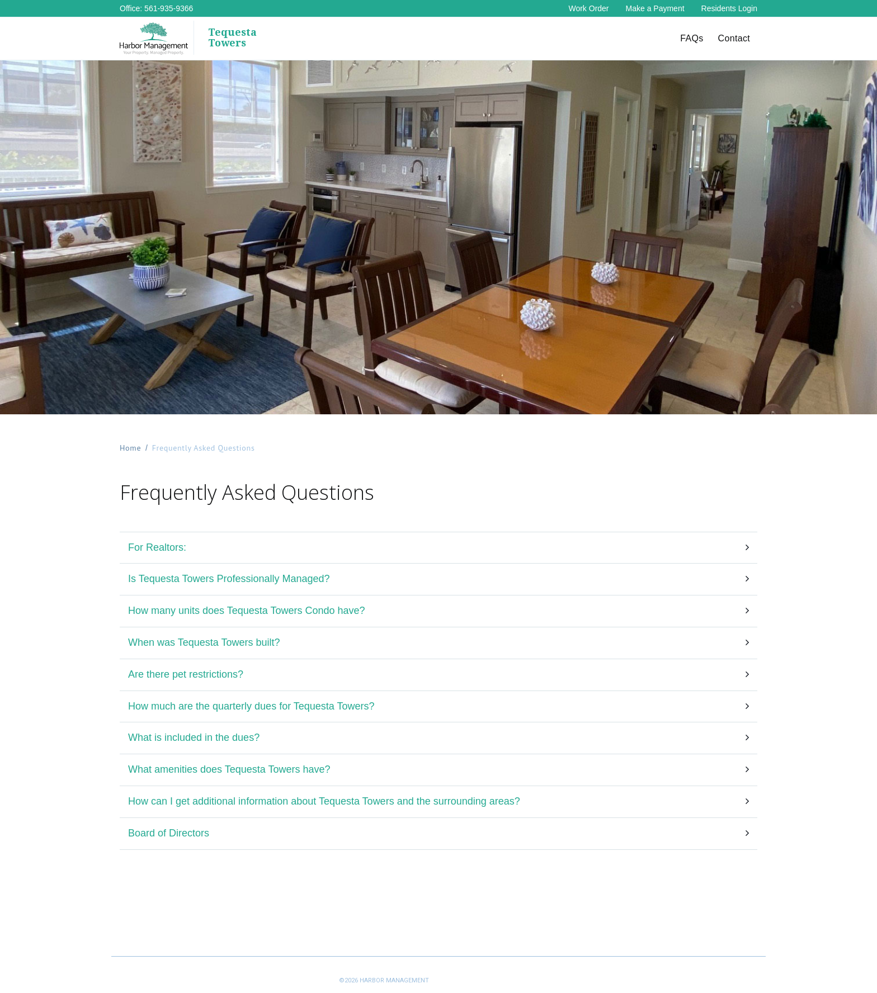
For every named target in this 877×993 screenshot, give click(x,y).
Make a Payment (655, 8)
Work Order (588, 8)
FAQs (691, 38)
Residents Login (729, 8)
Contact (734, 38)
